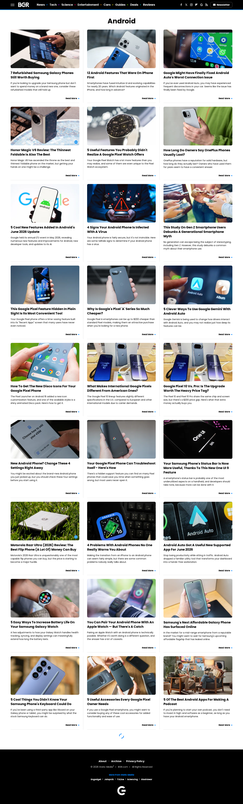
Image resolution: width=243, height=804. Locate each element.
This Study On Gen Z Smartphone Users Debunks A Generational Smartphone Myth (194, 231)
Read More (71, 98)
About (103, 761)
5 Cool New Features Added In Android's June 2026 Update (43, 229)
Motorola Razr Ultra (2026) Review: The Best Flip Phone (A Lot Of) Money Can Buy (43, 547)
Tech (53, 4)
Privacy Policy (135, 761)
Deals (134, 4)
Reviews (149, 4)
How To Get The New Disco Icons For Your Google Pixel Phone (43, 388)
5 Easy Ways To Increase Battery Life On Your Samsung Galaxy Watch (43, 624)
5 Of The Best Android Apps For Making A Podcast (196, 701)
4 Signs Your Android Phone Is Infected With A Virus (118, 229)
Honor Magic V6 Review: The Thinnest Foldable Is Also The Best (41, 152)
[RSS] (206, 4)
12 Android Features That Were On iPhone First (120, 75)
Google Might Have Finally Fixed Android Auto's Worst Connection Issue (196, 75)
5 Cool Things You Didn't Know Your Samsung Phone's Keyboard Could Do (41, 701)
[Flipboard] (196, 4)
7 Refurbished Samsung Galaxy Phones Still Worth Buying (42, 75)
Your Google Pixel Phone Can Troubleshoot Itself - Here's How (121, 465)
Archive (116, 761)
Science (67, 4)
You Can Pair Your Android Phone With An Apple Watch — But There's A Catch (120, 624)
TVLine (120, 779)
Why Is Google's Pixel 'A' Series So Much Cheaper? (118, 311)
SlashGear (146, 779)
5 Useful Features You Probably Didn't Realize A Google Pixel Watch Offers (117, 152)
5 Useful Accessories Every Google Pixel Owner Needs (118, 701)
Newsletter (221, 4)
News (41, 4)
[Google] (201, 4)
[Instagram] (191, 4)
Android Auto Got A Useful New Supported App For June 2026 (197, 547)
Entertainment (88, 4)
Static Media (106, 767)
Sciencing (132, 779)
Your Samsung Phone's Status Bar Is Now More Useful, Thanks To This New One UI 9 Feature (196, 467)
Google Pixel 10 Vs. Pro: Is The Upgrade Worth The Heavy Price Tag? (194, 388)
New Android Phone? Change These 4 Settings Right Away (40, 465)
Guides (120, 4)
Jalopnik (109, 779)
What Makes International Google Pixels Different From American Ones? (119, 388)
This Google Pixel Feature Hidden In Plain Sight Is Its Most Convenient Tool (43, 311)
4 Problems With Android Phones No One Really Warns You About (119, 547)
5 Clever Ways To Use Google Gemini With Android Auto (196, 311)
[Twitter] (186, 4)
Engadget (96, 779)
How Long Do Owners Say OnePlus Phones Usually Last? (196, 152)
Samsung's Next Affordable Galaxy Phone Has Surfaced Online (197, 624)
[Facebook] (181, 4)
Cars (107, 4)
